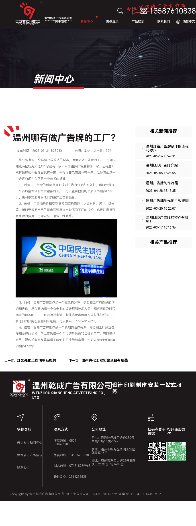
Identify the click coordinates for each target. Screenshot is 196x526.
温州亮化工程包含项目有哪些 (105, 360)
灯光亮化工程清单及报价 (36, 360)
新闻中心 (86, 21)
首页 (35, 21)
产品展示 (138, 21)
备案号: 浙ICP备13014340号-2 (140, 494)
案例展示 (112, 21)
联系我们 (163, 21)
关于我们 (61, 21)
